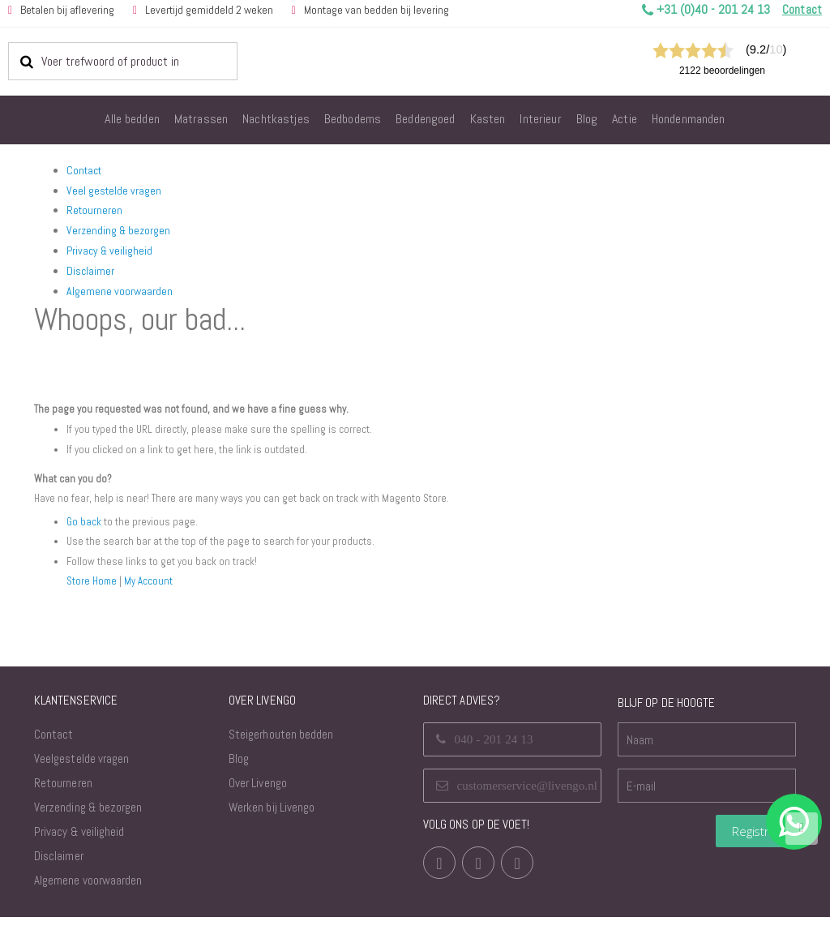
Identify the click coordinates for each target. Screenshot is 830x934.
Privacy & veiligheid (109, 250)
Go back (84, 538)
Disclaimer (90, 270)
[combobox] (122, 60)
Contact (83, 170)
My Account (152, 597)
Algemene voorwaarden (119, 291)
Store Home (93, 597)
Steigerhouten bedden (281, 751)
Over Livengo (258, 800)
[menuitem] (132, 120)
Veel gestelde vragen (113, 190)
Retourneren (94, 210)
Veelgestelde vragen (81, 775)
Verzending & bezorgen (118, 230)
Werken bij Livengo (271, 824)
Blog (239, 775)
